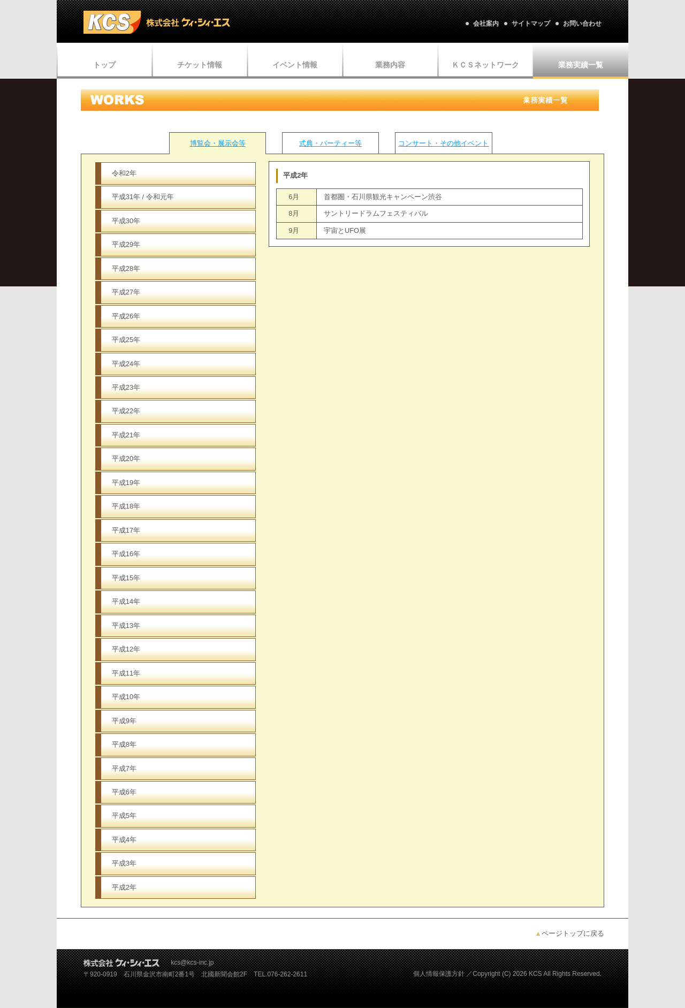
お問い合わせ (582, 23)
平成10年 (126, 697)
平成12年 (126, 649)
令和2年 (124, 173)
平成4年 (124, 840)
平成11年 (126, 673)
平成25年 (126, 340)
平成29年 (126, 244)
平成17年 (126, 530)
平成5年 (124, 816)
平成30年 (126, 221)
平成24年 (126, 364)
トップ (104, 64)
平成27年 (126, 292)
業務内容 (390, 64)
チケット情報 (199, 64)
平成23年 (126, 387)
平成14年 (126, 601)
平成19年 (126, 483)
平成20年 (126, 458)
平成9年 (124, 721)
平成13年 (126, 626)
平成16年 (126, 554)
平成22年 (126, 411)
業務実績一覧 (580, 64)
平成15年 (126, 578)
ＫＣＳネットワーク (485, 64)
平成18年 (126, 506)
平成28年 (126, 268)
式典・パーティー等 (330, 143)
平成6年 (124, 792)
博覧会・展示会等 (218, 143)
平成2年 (124, 887)
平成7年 (124, 768)
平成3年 (124, 863)
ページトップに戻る (569, 933)
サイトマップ (531, 23)
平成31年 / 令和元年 (143, 197)
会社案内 (486, 23)
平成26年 (126, 316)
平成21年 (126, 435)
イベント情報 (294, 64)
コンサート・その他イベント (443, 143)
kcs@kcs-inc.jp (192, 962)
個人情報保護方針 (439, 973)
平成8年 (124, 744)
